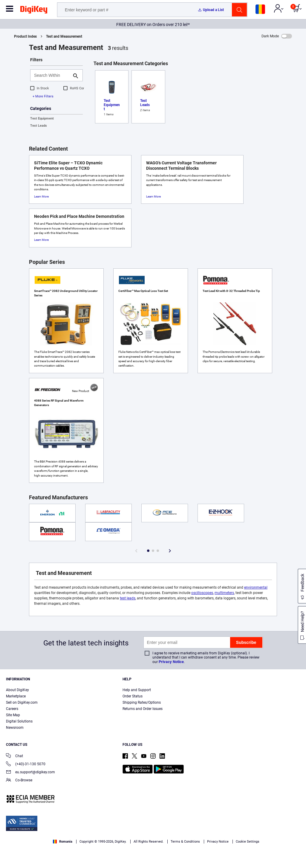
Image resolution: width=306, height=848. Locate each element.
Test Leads (38, 125)
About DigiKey (17, 690)
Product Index (25, 36)
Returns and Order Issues (143, 709)
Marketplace (16, 696)
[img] (33, 11)
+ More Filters (43, 96)
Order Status (133, 696)
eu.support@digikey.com (30, 772)
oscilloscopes (202, 593)
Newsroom (15, 727)
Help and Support (137, 690)
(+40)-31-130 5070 (25, 764)
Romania (62, 842)
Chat (14, 756)
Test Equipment (42, 118)
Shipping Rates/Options (142, 702)
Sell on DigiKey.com (22, 702)
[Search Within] (52, 75)
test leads (127, 598)
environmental (255, 587)
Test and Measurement (64, 36)
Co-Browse (19, 780)
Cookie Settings (247, 842)
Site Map (13, 715)
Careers (12, 709)
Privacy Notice (171, 661)
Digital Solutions (19, 721)
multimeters (224, 593)
